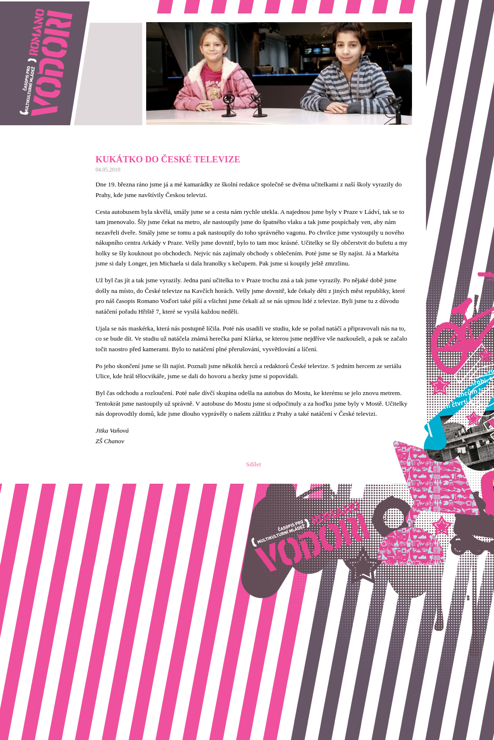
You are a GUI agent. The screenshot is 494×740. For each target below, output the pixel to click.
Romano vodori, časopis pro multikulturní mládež (64, 5)
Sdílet (253, 464)
